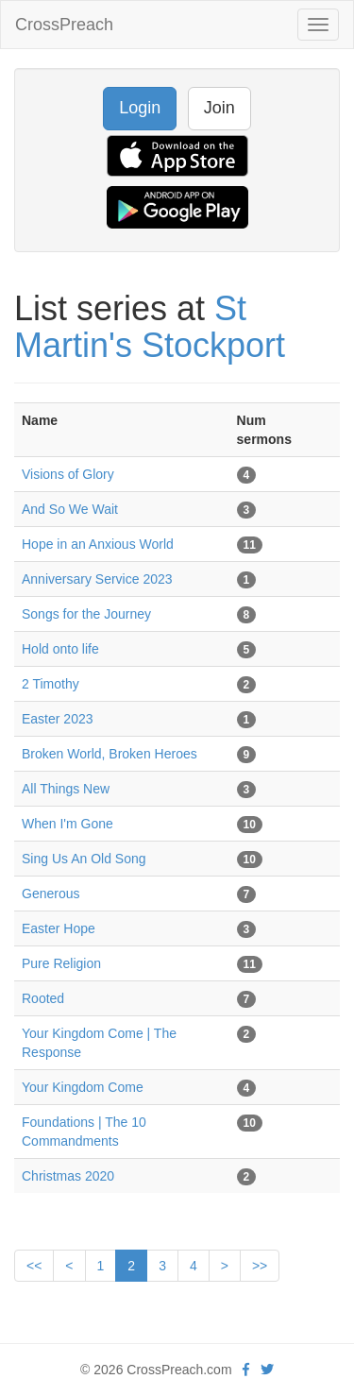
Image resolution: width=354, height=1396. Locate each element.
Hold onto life (60, 648)
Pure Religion (61, 963)
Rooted (43, 998)
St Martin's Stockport (149, 327)
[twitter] (267, 1369)
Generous (50, 893)
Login (139, 107)
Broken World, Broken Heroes (109, 753)
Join (219, 107)
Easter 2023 (57, 718)
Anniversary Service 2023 (97, 579)
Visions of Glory (68, 474)
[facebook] (246, 1369)
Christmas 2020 (68, 1175)
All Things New (66, 788)
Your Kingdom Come (82, 1087)
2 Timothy (50, 683)
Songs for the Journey (86, 613)
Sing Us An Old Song (84, 858)
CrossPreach (64, 24)
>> (259, 1265)
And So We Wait (70, 509)
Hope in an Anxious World (98, 544)
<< (34, 1265)
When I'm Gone (67, 823)
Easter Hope (58, 928)
